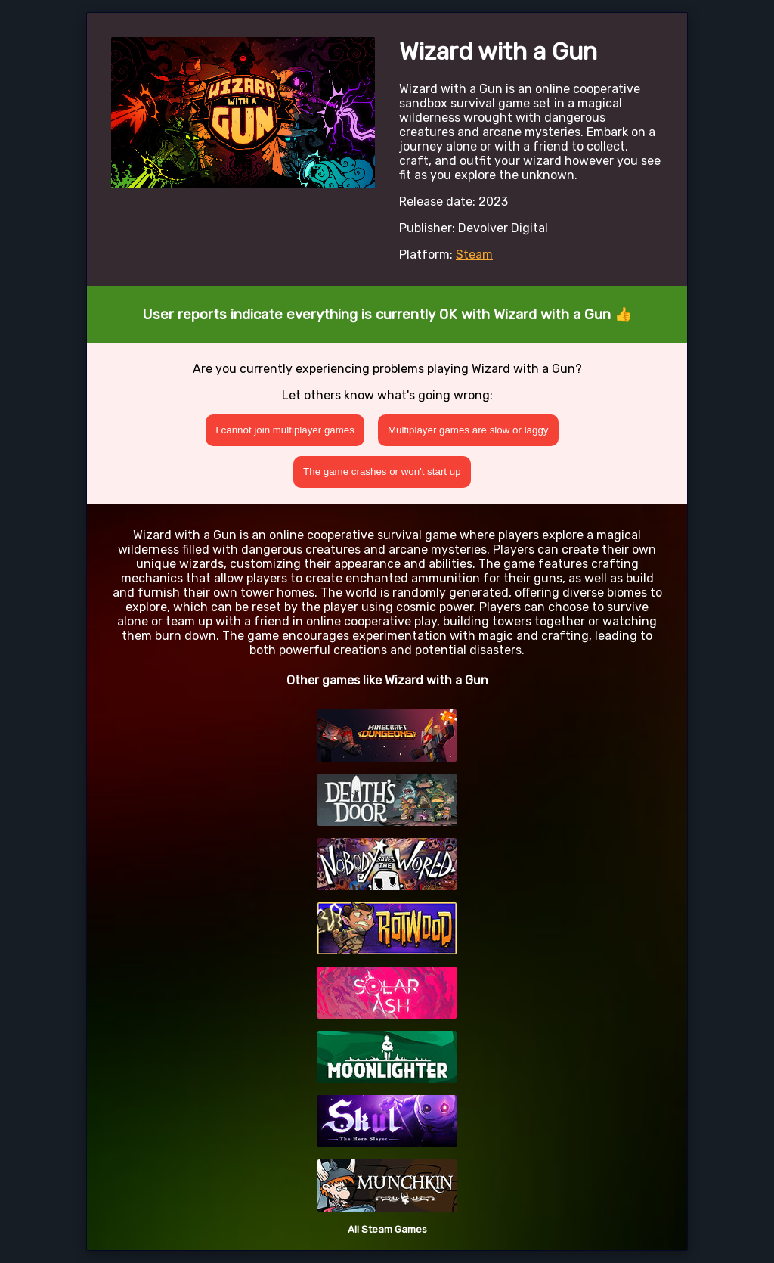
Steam (474, 254)
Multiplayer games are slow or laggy (468, 430)
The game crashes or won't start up (382, 471)
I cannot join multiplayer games (284, 430)
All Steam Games (387, 1229)
